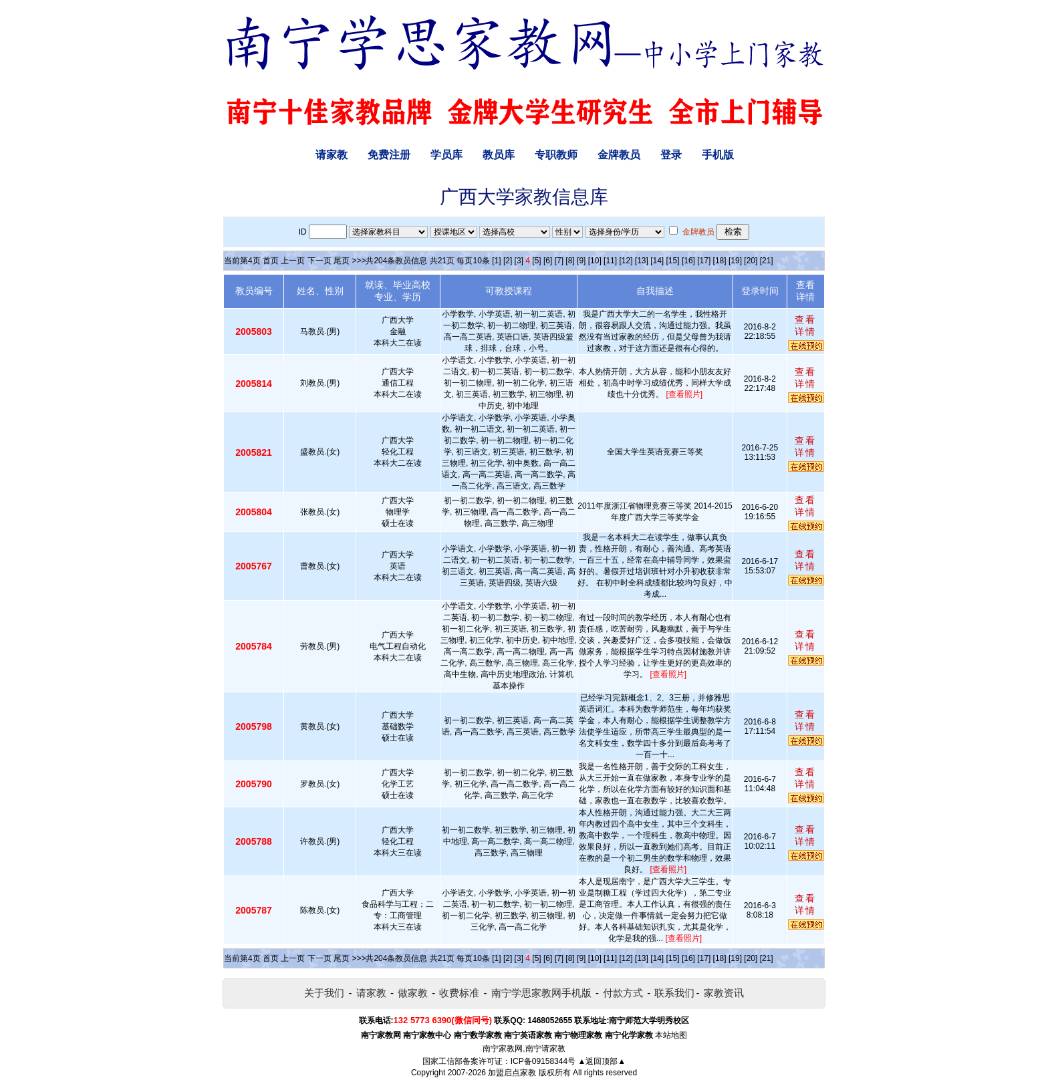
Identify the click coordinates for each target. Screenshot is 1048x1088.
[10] (595, 260)
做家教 (413, 992)
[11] (610, 260)
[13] (641, 260)
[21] (766, 260)
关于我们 (324, 992)
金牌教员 (619, 154)
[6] (547, 260)
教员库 (499, 154)
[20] (750, 260)
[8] (569, 260)
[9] (581, 260)
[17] (703, 260)
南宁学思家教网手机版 (541, 992)
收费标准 (459, 992)
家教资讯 (724, 992)
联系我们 (674, 992)
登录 (671, 154)
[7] (559, 260)
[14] (657, 260)
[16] (688, 260)
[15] (673, 260)
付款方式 (623, 992)
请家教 (331, 154)
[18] (720, 260)
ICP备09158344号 (543, 1061)
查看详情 (805, 325)
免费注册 (389, 154)
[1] (496, 260)
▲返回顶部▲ (601, 1061)
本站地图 (671, 1035)
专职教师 (556, 154)
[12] (625, 260)
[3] (519, 260)
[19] (735, 260)
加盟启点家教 (512, 1072)
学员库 (446, 154)
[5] (536, 260)
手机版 (718, 154)
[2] (507, 260)
